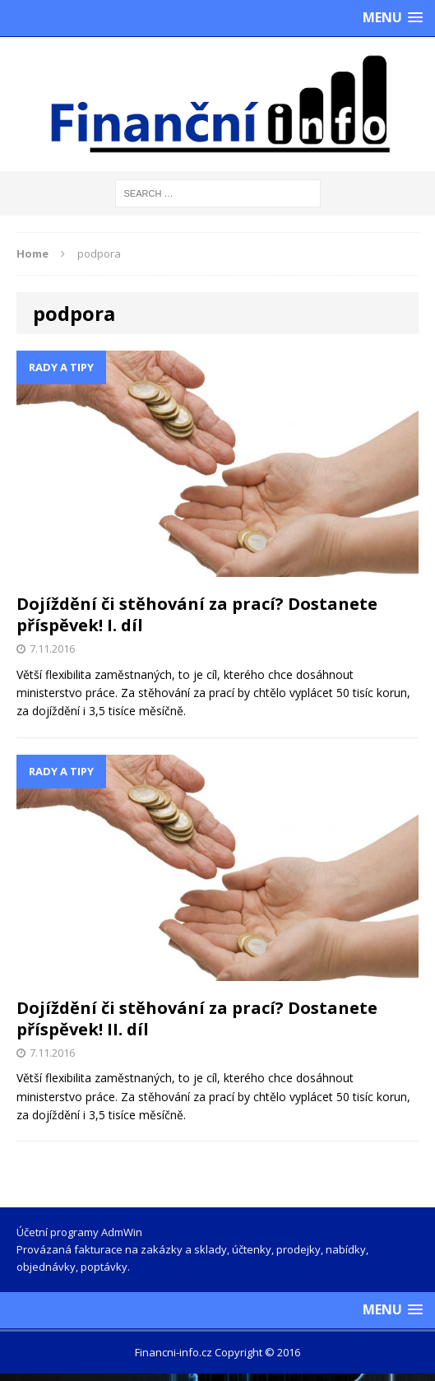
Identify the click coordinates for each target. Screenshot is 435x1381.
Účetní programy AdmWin (79, 1232)
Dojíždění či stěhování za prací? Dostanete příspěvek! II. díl (196, 1018)
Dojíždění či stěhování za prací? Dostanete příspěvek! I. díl (196, 614)
